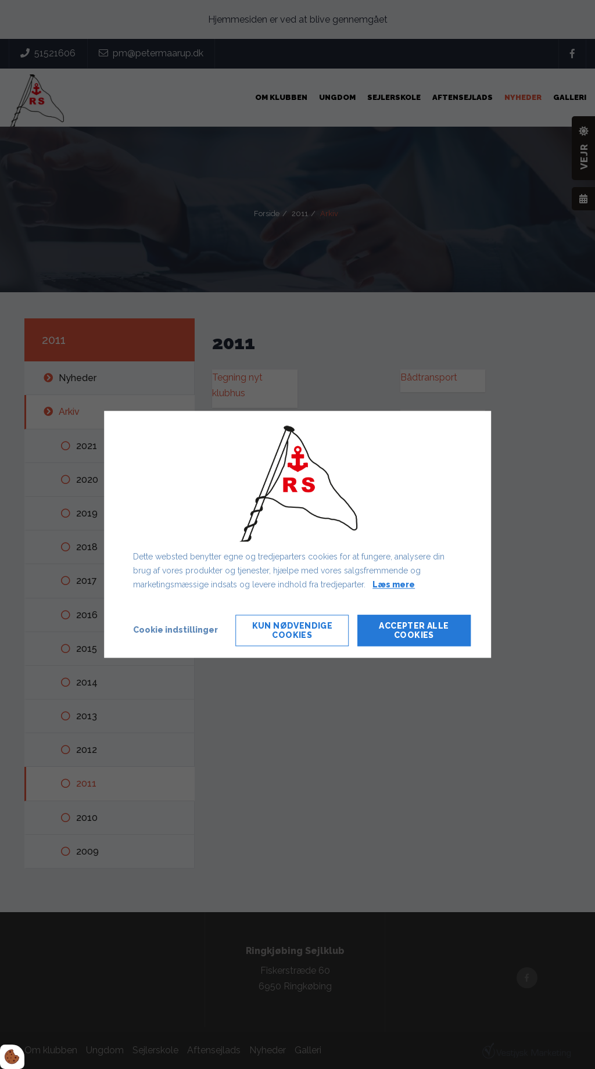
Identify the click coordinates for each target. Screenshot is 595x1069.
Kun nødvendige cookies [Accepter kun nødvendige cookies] (292, 631)
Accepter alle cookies (414, 631)
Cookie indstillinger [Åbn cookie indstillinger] (175, 630)
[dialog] (297, 534)
